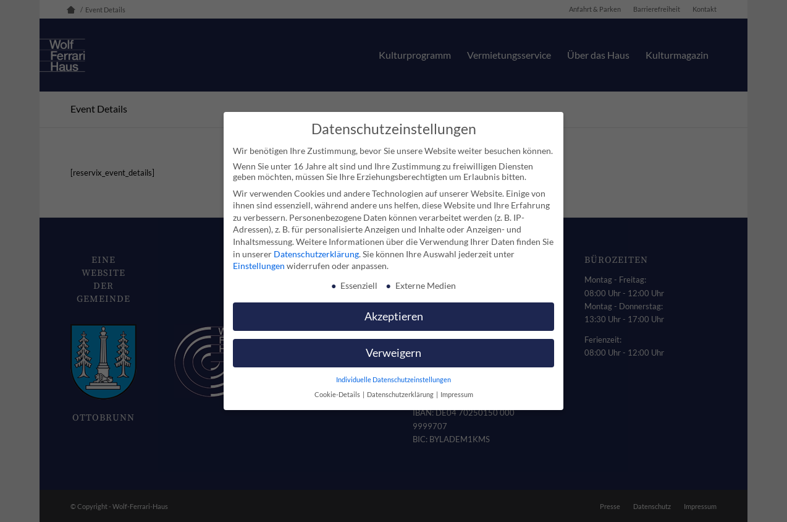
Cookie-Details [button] (337, 394)
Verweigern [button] (393, 352)
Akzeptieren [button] (393, 316)
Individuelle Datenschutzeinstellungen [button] (393, 379)
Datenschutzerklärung (316, 254)
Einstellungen (259, 265)
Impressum (456, 394)
